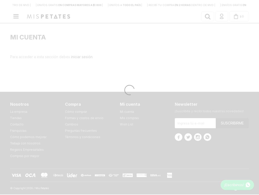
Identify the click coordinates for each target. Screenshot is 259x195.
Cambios (71, 125)
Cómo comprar (76, 112)
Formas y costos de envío (84, 118)
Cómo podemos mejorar (28, 137)
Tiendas (16, 118)
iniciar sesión (82, 57)
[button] (204, 16)
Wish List (126, 125)
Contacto (17, 125)
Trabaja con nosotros (25, 144)
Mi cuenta (127, 112)
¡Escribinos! (234, 184)
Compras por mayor (24, 156)
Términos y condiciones (82, 137)
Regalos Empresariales (27, 150)
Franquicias (18, 131)
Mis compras (129, 118)
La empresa (18, 112)
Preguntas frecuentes (81, 131)
